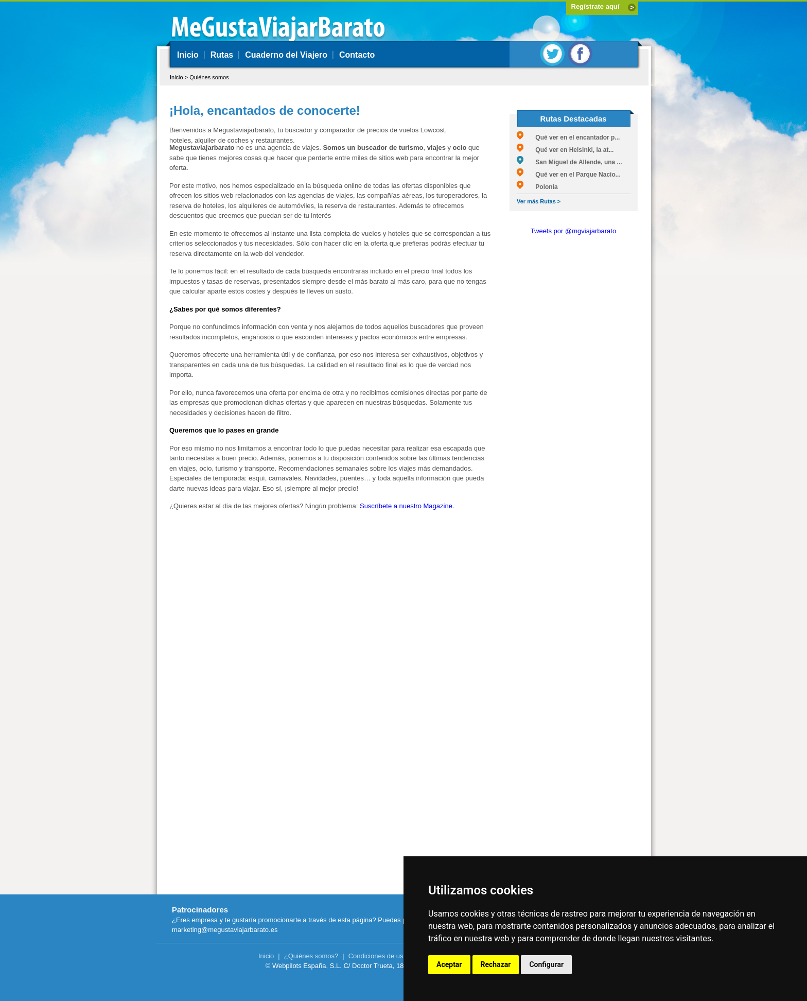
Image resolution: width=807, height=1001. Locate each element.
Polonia (537, 187)
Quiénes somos (209, 77)
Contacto (357, 54)
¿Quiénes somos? (311, 956)
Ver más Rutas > (538, 201)
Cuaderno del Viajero (286, 54)
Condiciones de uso (377, 956)
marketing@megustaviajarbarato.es (224, 930)
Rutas (221, 54)
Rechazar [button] (496, 964)
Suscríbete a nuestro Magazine (406, 506)
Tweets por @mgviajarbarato (573, 231)
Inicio (188, 54)
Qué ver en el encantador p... (568, 137)
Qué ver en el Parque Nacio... (569, 174)
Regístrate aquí (595, 6)
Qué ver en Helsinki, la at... (565, 149)
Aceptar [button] (449, 964)
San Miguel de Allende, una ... (569, 162)
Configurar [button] (546, 964)
